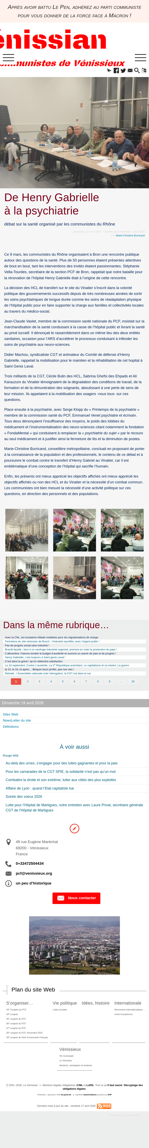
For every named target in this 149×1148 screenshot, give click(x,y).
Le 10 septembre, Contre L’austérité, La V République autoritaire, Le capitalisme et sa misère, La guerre (72, 673)
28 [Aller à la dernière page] (133, 693)
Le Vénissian (99, 1079)
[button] (104, 71)
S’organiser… (24, 1016)
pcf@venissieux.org (34, 886)
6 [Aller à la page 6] (75, 693)
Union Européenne (31, 1079)
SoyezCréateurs (90, 1115)
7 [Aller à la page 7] (86, 693)
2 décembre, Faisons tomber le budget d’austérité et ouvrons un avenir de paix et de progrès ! (70, 657)
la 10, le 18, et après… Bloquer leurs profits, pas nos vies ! (45, 680)
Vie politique (86, 1016)
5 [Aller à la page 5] (63, 693)
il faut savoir (114, 1105)
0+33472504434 (30, 876)
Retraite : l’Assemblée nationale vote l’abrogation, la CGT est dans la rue (55, 685)
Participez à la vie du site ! (125, 1135)
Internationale (34, 1067)
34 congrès (18, 1028)
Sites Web (12, 726)
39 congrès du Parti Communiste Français (35, 1054)
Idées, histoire (127, 1016)
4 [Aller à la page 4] (51, 693)
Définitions (12, 738)
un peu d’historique (33, 896)
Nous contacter (76, 911)
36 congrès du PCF (22, 1039)
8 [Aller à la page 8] (98, 693)
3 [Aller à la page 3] (39, 693)
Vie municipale (100, 1074)
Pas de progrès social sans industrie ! (31, 648)
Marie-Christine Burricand (130, 236)
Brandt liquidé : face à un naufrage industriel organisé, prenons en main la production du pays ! (70, 652)
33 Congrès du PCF (23, 1022)
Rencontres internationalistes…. (39, 1074)
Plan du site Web (33, 1003)
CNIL (80, 1105)
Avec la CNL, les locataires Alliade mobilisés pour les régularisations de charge (59, 638)
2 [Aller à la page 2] (28, 693)
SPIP (110, 1115)
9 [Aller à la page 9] (109, 693)
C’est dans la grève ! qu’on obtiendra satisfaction (38, 666)
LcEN (89, 1105)
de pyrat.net (66, 1115)
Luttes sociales (82, 1022)
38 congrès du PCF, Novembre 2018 (32, 1049)
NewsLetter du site (19, 732)
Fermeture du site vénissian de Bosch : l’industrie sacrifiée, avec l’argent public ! (60, 643)
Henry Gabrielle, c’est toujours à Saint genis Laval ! (40, 662)
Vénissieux (103, 1067)
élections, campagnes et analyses (111, 1085)
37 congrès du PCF (22, 1044)
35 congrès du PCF (22, 1033)
